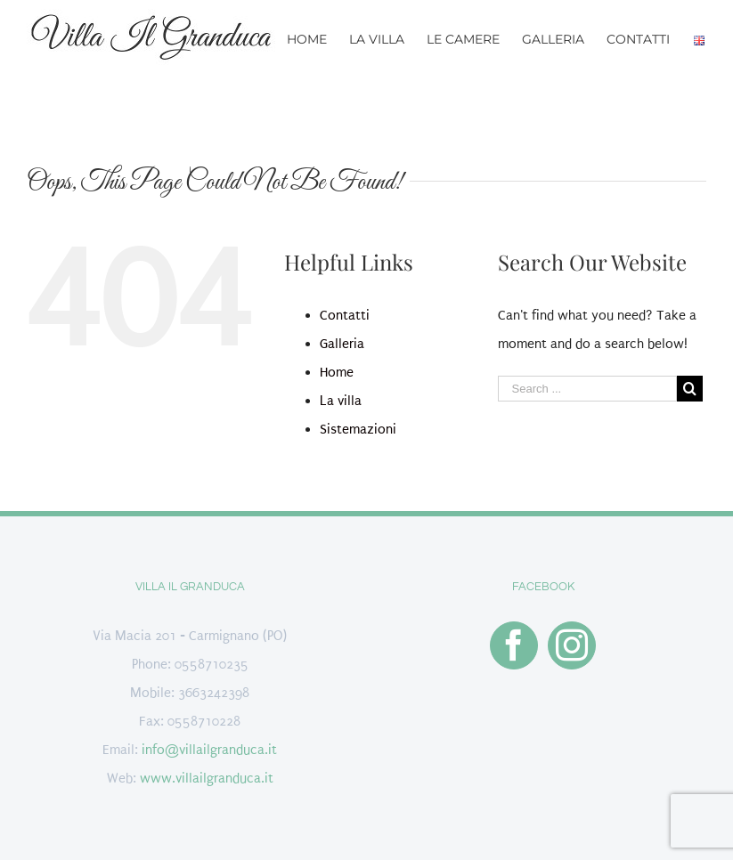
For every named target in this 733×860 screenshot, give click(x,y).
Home (337, 372)
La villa (341, 401)
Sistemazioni (358, 429)
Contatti (345, 315)
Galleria (342, 344)
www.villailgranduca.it (206, 778)
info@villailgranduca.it (209, 750)
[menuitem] (318, 38)
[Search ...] (587, 389)
